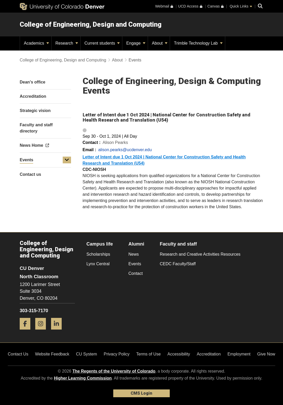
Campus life (100, 244)
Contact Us (18, 354)
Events (26, 160)
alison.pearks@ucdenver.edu (125, 150)
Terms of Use (148, 354)
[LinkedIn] (58, 331)
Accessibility (178, 354)
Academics (36, 43)
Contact (136, 273)
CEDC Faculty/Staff (178, 264)
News (134, 254)
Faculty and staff (178, 244)
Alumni (136, 244)
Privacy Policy (117, 354)
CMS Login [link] (141, 393)
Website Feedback (52, 354)
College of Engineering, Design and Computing (90, 24)
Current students (102, 43)
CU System (86, 354)
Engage (135, 43)
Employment (239, 354)
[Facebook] (27, 331)
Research (66, 43)
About (159, 43)
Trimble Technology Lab (198, 43)
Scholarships (98, 254)
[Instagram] (42, 331)
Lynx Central (98, 264)
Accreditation (209, 354)
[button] (67, 160)
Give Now (266, 354)
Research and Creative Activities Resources (200, 254)
